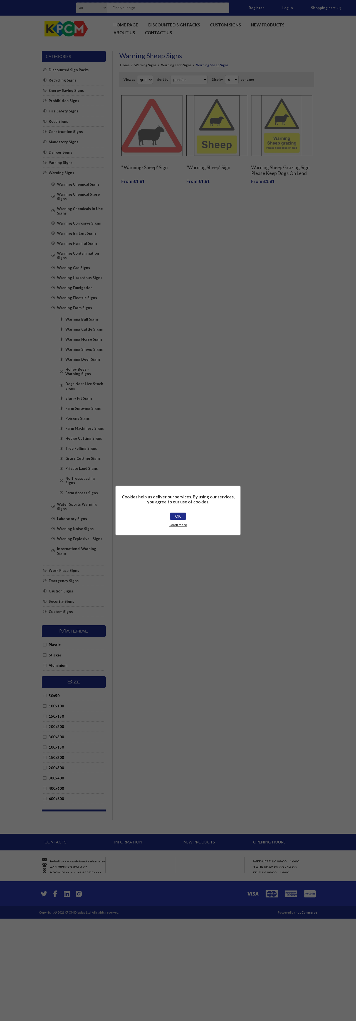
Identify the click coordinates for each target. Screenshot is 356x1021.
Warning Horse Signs (84, 339)
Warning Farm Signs (74, 308)
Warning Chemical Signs (78, 184)
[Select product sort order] (188, 79)
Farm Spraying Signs (83, 408)
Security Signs (61, 601)
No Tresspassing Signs (80, 480)
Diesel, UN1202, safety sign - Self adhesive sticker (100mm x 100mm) (213, 909)
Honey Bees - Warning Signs (78, 371)
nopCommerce (306, 1015)
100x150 (56, 747)
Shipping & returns (133, 891)
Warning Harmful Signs (77, 243)
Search (223, 7)
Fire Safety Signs (63, 111)
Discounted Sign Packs (69, 70)
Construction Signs (66, 131)
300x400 (56, 778)
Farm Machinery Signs (84, 428)
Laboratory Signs (72, 518)
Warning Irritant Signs (77, 233)
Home (125, 65)
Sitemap (124, 931)
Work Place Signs (64, 570)
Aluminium (58, 665)
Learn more (178, 525)
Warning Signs (61, 173)
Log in (287, 8)
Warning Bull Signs (82, 319)
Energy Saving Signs (66, 90)
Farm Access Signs (81, 493)
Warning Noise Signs (75, 529)
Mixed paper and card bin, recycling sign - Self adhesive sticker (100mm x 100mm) (212, 966)
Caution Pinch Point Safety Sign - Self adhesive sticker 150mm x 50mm (210, 867)
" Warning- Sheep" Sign (144, 163)
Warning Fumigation (75, 288)
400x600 (56, 788)
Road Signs (58, 121)
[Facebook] (55, 996)
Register (256, 8)
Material (73, 631)
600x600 (56, 798)
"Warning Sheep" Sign (208, 163)
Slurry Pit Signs (79, 398)
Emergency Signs (64, 581)
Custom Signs (61, 611)
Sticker (55, 655)
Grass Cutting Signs (83, 458)
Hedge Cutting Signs (83, 438)
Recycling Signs (62, 80)
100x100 (56, 706)
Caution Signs (61, 591)
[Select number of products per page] (232, 79)
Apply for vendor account (139, 941)
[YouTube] (66, 996)
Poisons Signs (77, 418)
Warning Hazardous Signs (79, 277)
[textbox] (161, 7)
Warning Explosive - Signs (79, 539)
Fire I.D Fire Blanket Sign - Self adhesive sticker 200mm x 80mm (213, 947)
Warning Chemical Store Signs (78, 196)
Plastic (55, 645)
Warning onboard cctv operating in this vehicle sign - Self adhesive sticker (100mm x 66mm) (213, 888)
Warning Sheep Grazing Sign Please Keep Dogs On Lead (280, 166)
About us (125, 921)
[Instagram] (78, 996)
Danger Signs (60, 152)
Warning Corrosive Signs (79, 223)
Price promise (129, 911)
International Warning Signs (76, 551)
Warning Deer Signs (83, 359)
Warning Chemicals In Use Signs (80, 210)
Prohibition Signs (64, 101)
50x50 (54, 695)
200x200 (56, 726)
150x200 (56, 757)
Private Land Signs (81, 468)
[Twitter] (43, 996)
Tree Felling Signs (81, 448)
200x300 (56, 768)
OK (178, 516)
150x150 (56, 716)
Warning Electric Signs (77, 298)
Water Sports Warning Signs (77, 506)
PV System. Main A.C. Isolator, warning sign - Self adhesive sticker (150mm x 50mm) (212, 928)
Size (73, 682)
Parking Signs (61, 162)
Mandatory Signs (63, 142)
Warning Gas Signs (73, 267)
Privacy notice (129, 901)
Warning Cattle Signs (84, 329)
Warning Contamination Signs (78, 255)
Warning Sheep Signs (84, 349)
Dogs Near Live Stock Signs (84, 386)
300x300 (56, 737)
